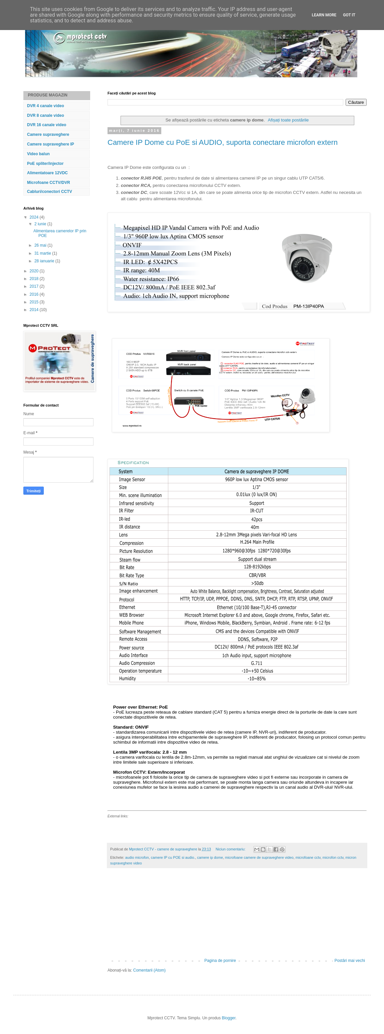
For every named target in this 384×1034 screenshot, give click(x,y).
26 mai (40, 245)
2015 (35, 302)
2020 (35, 271)
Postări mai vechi (350, 960)
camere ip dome (210, 857)
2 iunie (40, 224)
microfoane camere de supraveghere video (259, 857)
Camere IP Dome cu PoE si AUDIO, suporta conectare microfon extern (223, 142)
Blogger (228, 1018)
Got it (349, 15)
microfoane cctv (308, 857)
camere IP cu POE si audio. (173, 857)
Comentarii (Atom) (149, 970)
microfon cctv (333, 857)
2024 (35, 217)
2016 (35, 294)
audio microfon (137, 857)
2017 (35, 286)
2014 (35, 309)
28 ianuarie (44, 261)
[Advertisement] (237, 916)
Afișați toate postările (288, 119)
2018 (35, 278)
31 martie (43, 253)
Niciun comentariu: (231, 849)
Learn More (324, 15)
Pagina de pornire (220, 960)
